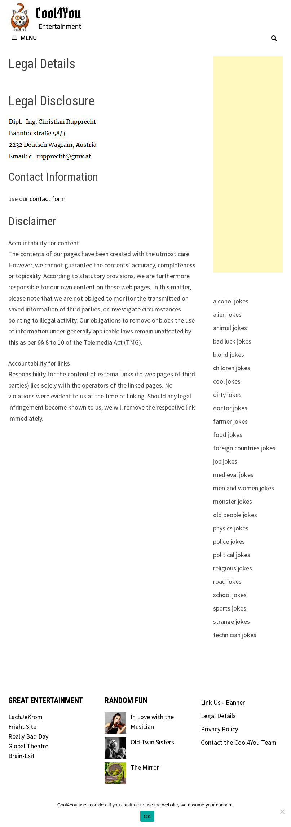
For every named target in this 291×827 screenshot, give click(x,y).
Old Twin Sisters (152, 742)
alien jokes (227, 314)
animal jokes (230, 328)
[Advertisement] (248, 164)
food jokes (227, 434)
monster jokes (232, 501)
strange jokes (231, 621)
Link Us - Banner (223, 702)
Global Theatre (28, 746)
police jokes (229, 541)
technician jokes (234, 635)
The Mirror (145, 767)
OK (147, 816)
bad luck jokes (232, 341)
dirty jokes (227, 394)
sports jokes (229, 608)
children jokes (231, 368)
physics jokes (230, 528)
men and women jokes (243, 488)
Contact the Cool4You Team (239, 742)
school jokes (230, 595)
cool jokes (227, 381)
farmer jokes (230, 421)
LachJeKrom (25, 717)
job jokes (225, 461)
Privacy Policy (219, 729)
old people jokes (235, 515)
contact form (48, 198)
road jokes (227, 581)
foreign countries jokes (244, 448)
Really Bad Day (28, 736)
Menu (24, 38)
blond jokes (228, 354)
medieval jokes (233, 475)
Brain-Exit (21, 756)
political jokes (231, 555)
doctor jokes (230, 408)
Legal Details (218, 716)
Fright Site (22, 726)
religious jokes (232, 568)
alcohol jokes (230, 301)
